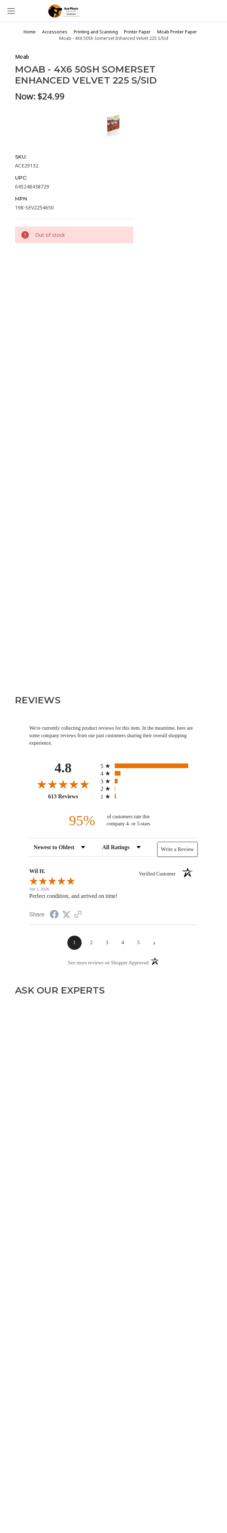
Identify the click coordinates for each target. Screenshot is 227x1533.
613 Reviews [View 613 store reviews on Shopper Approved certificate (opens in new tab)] (72, 796)
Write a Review (177, 849)
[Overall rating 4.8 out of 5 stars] (63, 784)
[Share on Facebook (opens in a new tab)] (54, 915)
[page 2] (91, 942)
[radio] (149, 765)
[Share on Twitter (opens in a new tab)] (66, 914)
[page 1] (74, 943)
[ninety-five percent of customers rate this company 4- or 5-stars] (113, 820)
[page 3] (107, 942)
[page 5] (138, 942)
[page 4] (123, 942)
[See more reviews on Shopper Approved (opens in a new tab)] (78, 915)
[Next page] (154, 942)
